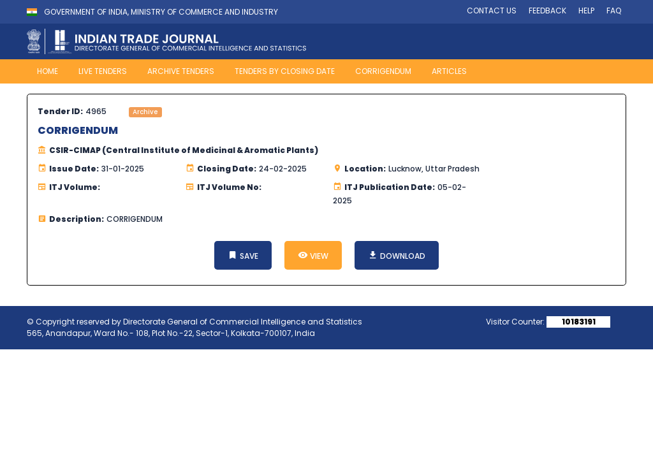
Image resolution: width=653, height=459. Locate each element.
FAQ (613, 10)
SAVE (243, 255)
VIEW (313, 255)
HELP (586, 10)
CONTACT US (492, 10)
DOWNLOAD (396, 255)
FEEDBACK (547, 10)
